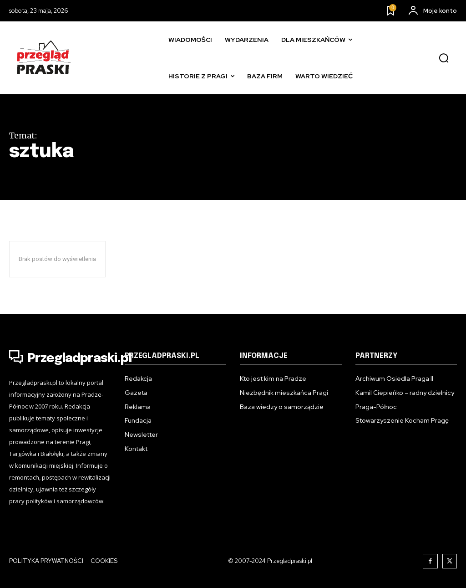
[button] (444, 58)
